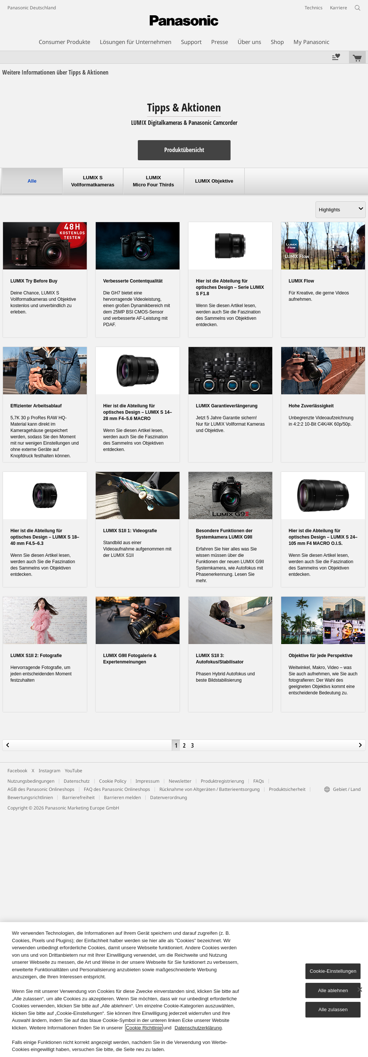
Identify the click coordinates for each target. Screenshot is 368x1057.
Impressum (147, 781)
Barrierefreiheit (78, 797)
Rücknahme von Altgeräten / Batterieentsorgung (209, 789)
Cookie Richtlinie (144, 1028)
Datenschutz (77, 781)
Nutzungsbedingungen (30, 781)
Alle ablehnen (333, 990)
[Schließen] (360, 989)
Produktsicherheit (287, 789)
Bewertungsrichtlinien (30, 797)
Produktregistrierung (222, 781)
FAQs (258, 781)
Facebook (17, 770)
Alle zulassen (333, 1009)
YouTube (73, 770)
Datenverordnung (168, 797)
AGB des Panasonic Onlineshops (40, 789)
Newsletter (180, 781)
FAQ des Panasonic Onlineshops (117, 789)
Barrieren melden (122, 797)
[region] (184, 989)
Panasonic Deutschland (31, 7)
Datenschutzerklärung (198, 1028)
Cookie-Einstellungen (333, 971)
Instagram (49, 770)
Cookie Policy (112, 781)
